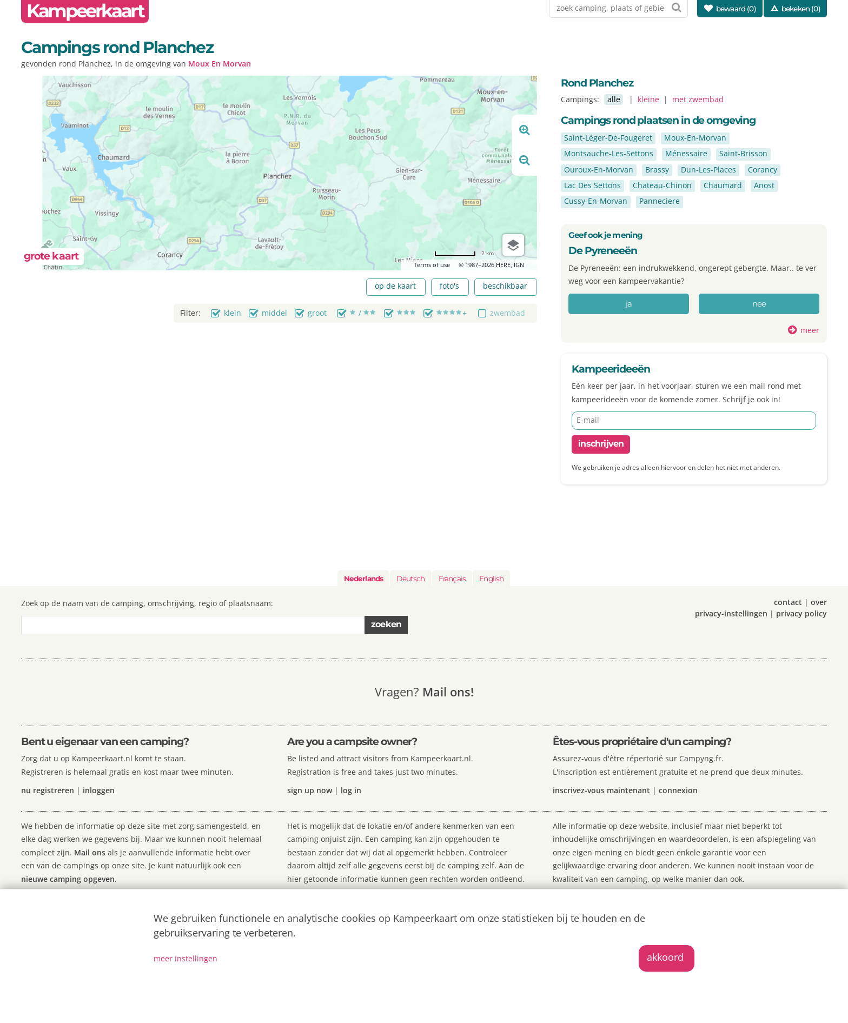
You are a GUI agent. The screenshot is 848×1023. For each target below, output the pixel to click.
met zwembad (698, 99)
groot (317, 313)
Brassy (657, 169)
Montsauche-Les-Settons (608, 153)
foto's (449, 286)
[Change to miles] (464, 253)
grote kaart (51, 256)
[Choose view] (513, 245)
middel (274, 313)
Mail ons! (448, 692)
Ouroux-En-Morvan (598, 169)
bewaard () (736, 8)
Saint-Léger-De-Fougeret (608, 137)
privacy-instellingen (731, 613)
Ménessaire (686, 153)
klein (232, 313)
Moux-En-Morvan (695, 137)
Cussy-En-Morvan (595, 201)
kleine (648, 99)
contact (788, 602)
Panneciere (659, 201)
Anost (764, 185)
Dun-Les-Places (708, 169)
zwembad (507, 313)
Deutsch (410, 578)
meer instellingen (185, 958)
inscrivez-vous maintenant (601, 790)
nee (759, 304)
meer (809, 330)
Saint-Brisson (743, 153)
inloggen (99, 790)
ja (629, 304)
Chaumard (723, 185)
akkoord (665, 957)
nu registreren (47, 790)
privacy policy (801, 613)
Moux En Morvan (219, 63)
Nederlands (363, 578)
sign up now (309, 790)
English (491, 578)
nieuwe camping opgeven (68, 879)
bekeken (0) (800, 8)
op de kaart (395, 286)
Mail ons (89, 852)
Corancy (762, 169)
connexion (678, 790)
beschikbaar (505, 286)
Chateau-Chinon (662, 185)
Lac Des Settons (592, 185)
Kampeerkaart (85, 11)
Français (452, 578)
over (819, 602)
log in (351, 790)
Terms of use (432, 265)
